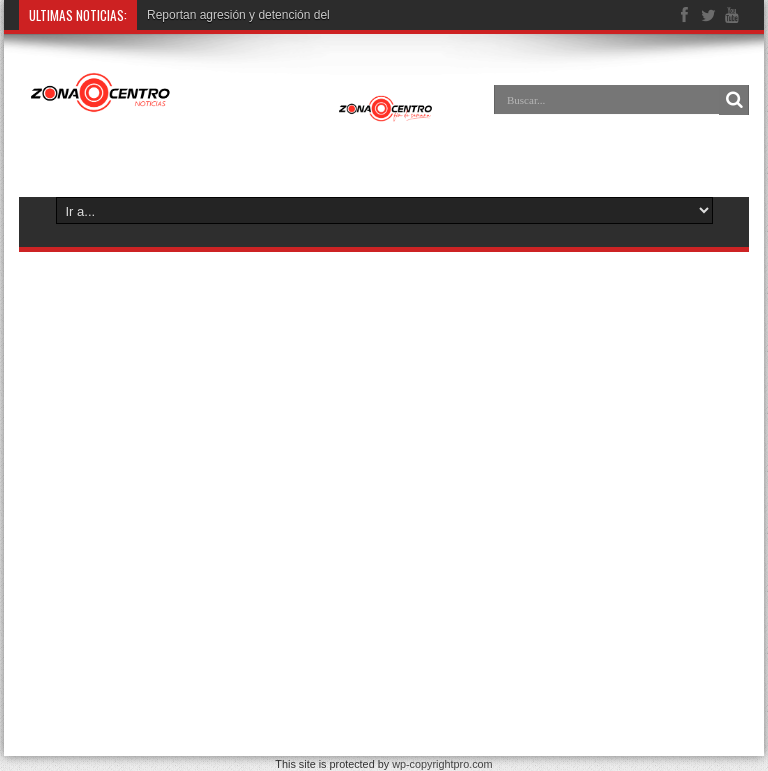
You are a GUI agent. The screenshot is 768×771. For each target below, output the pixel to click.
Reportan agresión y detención (228, 15)
